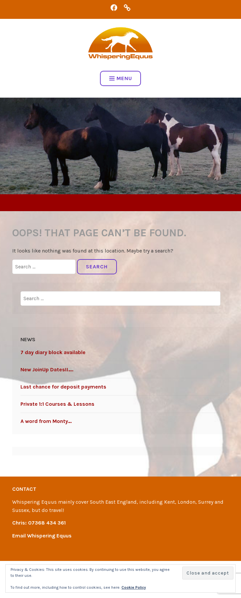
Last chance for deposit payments (63, 387)
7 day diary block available (53, 352)
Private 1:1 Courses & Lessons (57, 404)
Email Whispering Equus (42, 535)
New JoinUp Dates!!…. (46, 369)
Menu (120, 78)
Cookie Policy (133, 587)
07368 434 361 (47, 523)
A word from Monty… (46, 421)
